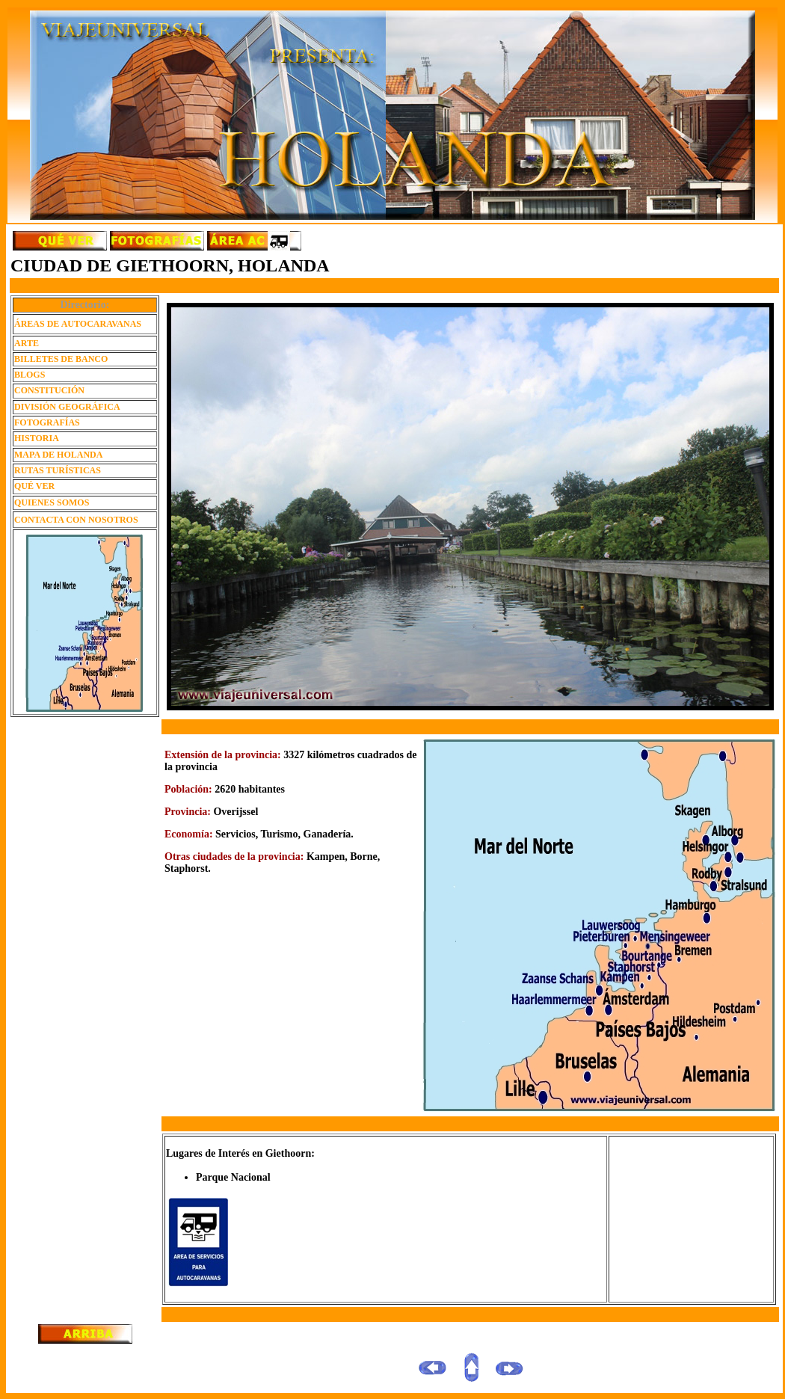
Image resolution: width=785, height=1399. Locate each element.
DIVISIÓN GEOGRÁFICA (67, 407)
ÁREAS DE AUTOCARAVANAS (77, 324)
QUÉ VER (34, 486)
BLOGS (29, 374)
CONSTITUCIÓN (49, 390)
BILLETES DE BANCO (61, 359)
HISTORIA (36, 438)
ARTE (26, 343)
